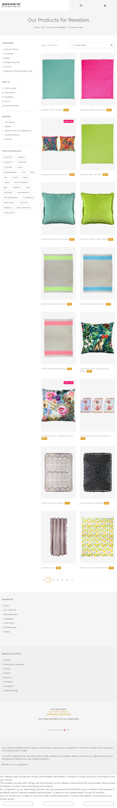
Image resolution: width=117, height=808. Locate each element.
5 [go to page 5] (67, 580)
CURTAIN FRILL (51, 568)
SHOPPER (22, 162)
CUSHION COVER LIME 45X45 (96, 239)
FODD (19, 167)
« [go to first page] (43, 580)
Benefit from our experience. (18, 131)
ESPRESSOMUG (10, 172)
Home (37, 27)
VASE (28, 187)
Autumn (7, 67)
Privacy (7, 669)
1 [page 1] (48, 580)
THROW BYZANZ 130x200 (55, 503)
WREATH (21, 157)
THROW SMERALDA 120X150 (56, 304)
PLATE (15, 177)
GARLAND (8, 157)
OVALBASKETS (23, 193)
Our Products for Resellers (54, 27)
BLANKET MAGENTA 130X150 (96, 110)
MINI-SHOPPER (21, 182)
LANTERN (8, 167)
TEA (5, 177)
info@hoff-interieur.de (58, 714)
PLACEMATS (28, 198)
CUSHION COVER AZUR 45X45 (58, 239)
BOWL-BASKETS (23, 208)
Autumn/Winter (12, 135)
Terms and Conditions (14, 664)
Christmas (8, 54)
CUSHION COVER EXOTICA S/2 (58, 174)
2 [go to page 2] (53, 580)
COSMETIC (8, 162)
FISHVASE (8, 193)
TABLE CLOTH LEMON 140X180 (97, 568)
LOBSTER (16, 187)
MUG (32, 172)
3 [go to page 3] (57, 580)
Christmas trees (75, 27)
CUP (23, 172)
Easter (7, 58)
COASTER (24, 203)
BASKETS (8, 208)
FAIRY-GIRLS (9, 203)
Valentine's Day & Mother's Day (18, 71)
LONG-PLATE (9, 213)
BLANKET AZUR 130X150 (55, 110)
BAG (5, 187)
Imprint (7, 673)
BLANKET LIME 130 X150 (94, 174)
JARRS (6, 182)
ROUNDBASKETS (11, 198)
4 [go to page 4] (62, 580)
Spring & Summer (12, 62)
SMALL (26, 177)
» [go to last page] (72, 580)
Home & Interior (11, 49)
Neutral (8, 139)
